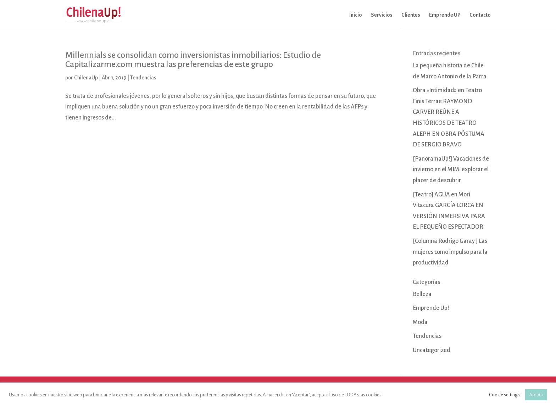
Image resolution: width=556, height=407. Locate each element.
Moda (420, 322)
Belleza (422, 294)
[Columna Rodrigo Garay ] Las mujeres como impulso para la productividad (450, 252)
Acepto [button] (536, 394)
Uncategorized (431, 350)
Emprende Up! (431, 308)
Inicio (355, 15)
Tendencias (143, 77)
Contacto (480, 15)
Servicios (382, 15)
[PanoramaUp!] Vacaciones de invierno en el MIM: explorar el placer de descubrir (451, 170)
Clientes (410, 15)
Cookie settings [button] (504, 394)
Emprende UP (445, 15)
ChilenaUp (86, 77)
